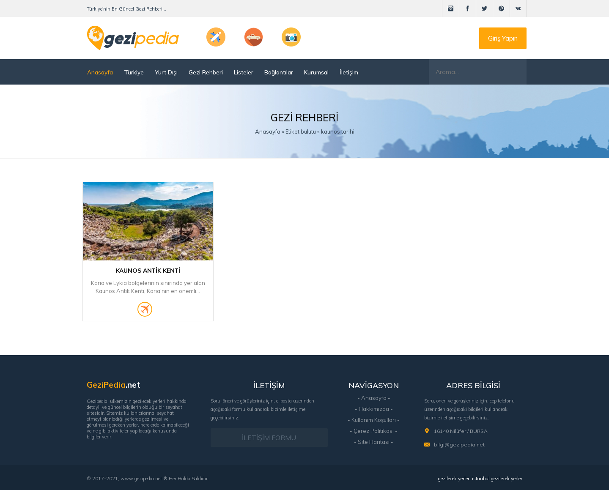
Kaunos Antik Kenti (148, 270)
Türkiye (134, 72)
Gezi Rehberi (206, 72)
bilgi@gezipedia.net (459, 444)
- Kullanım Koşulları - (374, 419)
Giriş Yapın (503, 38)
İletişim (349, 72)
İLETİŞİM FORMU (269, 437)
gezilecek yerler (453, 479)
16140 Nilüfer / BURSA (461, 431)
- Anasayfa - (373, 397)
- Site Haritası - (373, 441)
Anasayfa (100, 72)
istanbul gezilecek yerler (497, 479)
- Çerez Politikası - (374, 430)
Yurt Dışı (166, 72)
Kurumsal (316, 72)
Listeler (243, 72)
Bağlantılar (278, 72)
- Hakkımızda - (374, 408)
